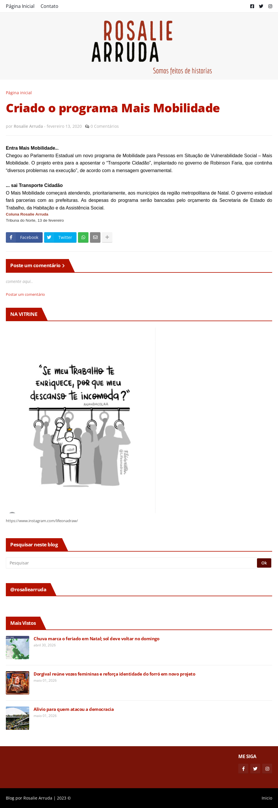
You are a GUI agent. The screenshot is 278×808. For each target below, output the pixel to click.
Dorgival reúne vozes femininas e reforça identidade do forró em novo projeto (114, 674)
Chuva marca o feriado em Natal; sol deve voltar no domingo (96, 638)
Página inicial (19, 92)
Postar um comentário (25, 294)
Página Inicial (20, 6)
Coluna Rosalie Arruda (27, 214)
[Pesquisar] (132, 563)
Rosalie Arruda (37, 798)
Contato (49, 6)
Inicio (267, 798)
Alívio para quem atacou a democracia (74, 709)
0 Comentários (105, 126)
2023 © (64, 798)
